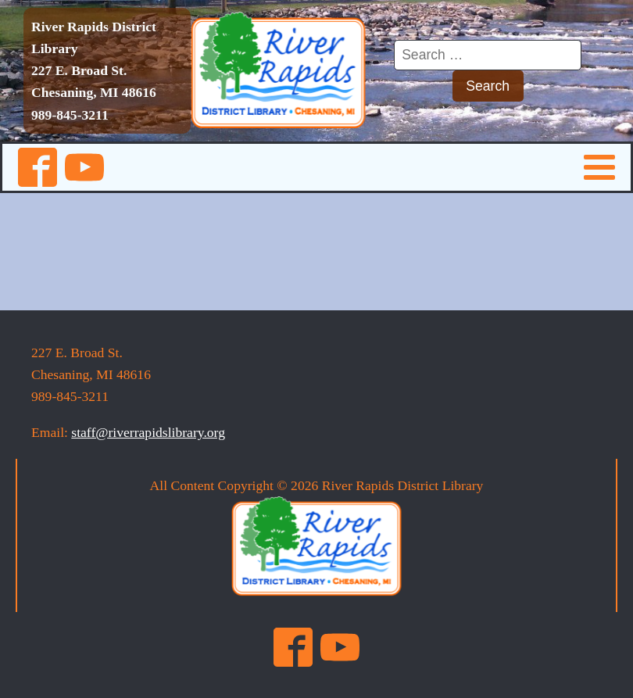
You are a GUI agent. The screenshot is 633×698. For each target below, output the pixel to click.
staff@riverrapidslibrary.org (148, 432)
